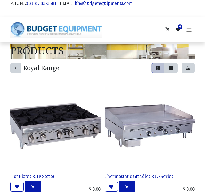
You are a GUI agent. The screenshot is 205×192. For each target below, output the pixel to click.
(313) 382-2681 (42, 3)
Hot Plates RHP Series (32, 176)
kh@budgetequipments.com (104, 3)
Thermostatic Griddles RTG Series (139, 176)
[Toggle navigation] (189, 30)
